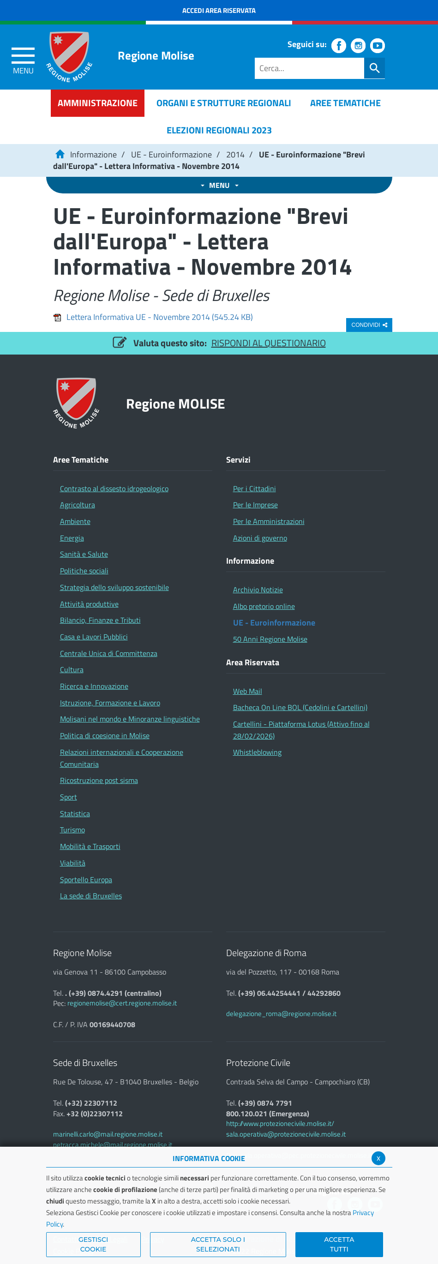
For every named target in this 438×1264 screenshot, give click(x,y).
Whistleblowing (257, 752)
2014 (235, 154)
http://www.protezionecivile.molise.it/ (280, 1123)
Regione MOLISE (175, 403)
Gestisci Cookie (93, 1244)
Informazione (93, 154)
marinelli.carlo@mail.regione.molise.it (107, 1134)
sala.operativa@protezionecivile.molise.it (286, 1134)
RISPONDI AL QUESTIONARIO (268, 343)
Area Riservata (252, 662)
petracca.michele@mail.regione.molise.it (112, 1145)
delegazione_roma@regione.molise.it (281, 1013)
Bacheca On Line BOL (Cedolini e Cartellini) (300, 707)
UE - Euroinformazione (171, 154)
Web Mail (247, 691)
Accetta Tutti (339, 1244)
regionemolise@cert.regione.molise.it (122, 1003)
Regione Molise (156, 55)
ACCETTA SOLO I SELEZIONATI (218, 1244)
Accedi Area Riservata (219, 10)
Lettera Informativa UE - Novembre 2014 (153, 317)
